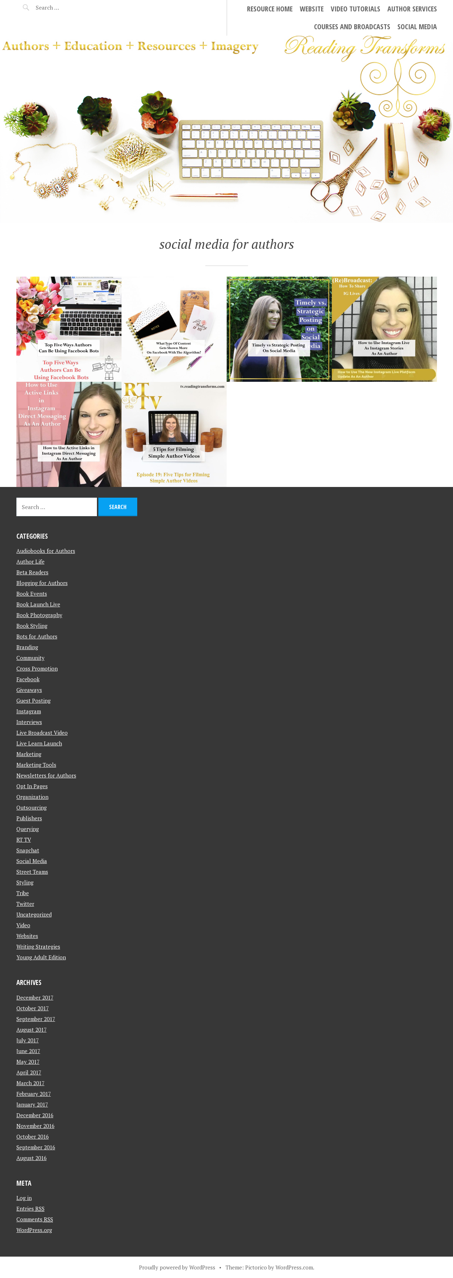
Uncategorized (34, 914)
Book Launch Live (38, 604)
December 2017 (34, 997)
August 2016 (31, 1157)
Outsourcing (31, 807)
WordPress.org (34, 1229)
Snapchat (27, 850)
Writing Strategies (38, 946)
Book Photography (39, 615)
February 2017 (33, 1093)
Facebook (28, 679)
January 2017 (32, 1104)
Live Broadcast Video (42, 732)
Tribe (22, 893)
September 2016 (35, 1147)
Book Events (31, 593)
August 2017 (31, 1029)
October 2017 (32, 1008)
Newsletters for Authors (46, 775)
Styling (25, 882)
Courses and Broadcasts (352, 26)
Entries (30, 1208)
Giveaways (29, 689)
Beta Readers (32, 572)
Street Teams (32, 871)
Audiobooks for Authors (45, 550)
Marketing (28, 754)
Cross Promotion (37, 668)
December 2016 (34, 1115)
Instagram (28, 711)
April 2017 (28, 1072)
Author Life (30, 561)
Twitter (25, 903)
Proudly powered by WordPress (177, 1267)
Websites (27, 935)
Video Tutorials (355, 9)
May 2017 (28, 1061)
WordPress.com (294, 1267)
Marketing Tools (36, 764)
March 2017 (30, 1083)
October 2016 (32, 1136)
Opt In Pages (32, 786)
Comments (34, 1219)
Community (30, 657)
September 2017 (35, 1018)
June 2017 (28, 1050)
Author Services (412, 9)
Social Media (417, 26)
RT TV (23, 839)
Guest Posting (33, 700)
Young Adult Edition (41, 957)
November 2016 (35, 1125)
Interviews (29, 721)
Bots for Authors (36, 636)
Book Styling (31, 625)
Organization (32, 796)
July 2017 (27, 1040)
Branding (27, 647)
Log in (24, 1197)
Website (312, 9)
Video (23, 925)
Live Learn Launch (39, 743)
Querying (27, 828)
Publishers (29, 818)
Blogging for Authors (42, 582)
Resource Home (270, 9)
